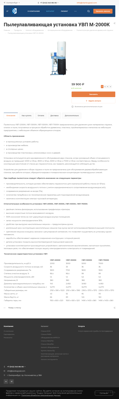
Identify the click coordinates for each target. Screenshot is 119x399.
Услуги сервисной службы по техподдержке (95, 331)
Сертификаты (9, 334)
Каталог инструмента (49, 359)
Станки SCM (45, 331)
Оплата (41, 116)
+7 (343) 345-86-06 (48, 3)
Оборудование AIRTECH (50, 337)
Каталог (44, 326)
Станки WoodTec (47, 344)
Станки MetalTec (47, 341)
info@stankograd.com (87, 3)
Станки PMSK (46, 334)
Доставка (54, 116)
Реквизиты (8, 337)
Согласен (104, 393)
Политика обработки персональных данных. (41, 395)
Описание (10, 116)
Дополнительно (72, 116)
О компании (8, 331)
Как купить (26, 116)
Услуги (81, 326)
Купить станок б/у (48, 350)
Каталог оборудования (50, 347)
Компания (8, 326)
